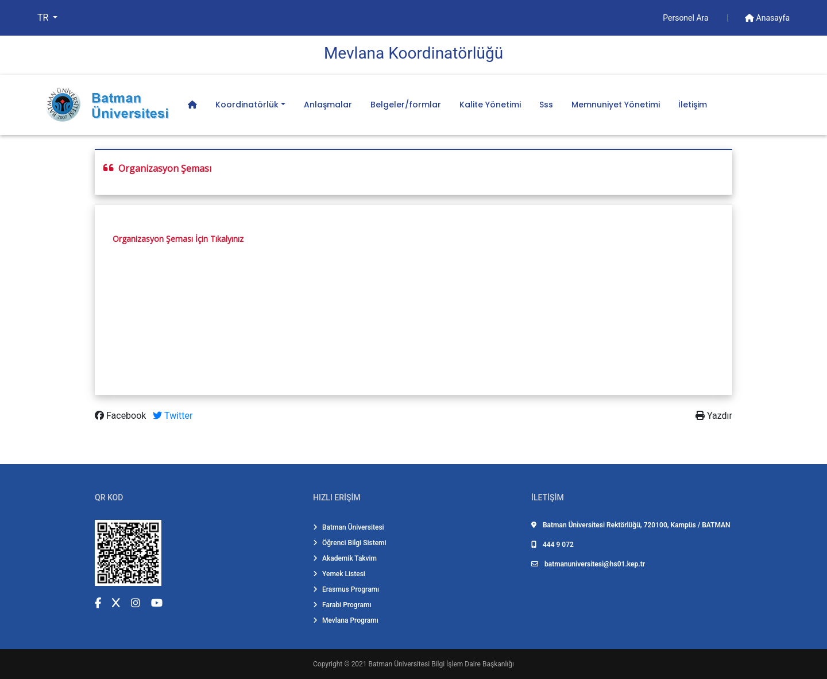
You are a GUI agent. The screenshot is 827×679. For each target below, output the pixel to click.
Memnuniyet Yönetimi (615, 104)
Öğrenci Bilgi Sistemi (350, 543)
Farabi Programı (342, 605)
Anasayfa (767, 17)
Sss (546, 104)
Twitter (172, 415)
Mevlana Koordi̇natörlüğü (413, 53)
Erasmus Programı (346, 589)
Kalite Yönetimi (490, 104)
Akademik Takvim (345, 558)
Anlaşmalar (328, 104)
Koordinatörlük (247, 104)
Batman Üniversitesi (348, 527)
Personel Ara (686, 17)
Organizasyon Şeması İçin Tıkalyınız (178, 238)
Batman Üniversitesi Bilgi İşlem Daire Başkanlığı (441, 664)
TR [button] (44, 17)
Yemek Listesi (339, 574)
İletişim (692, 104)
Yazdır (713, 415)
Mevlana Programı (345, 620)
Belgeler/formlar (405, 104)
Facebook (121, 415)
